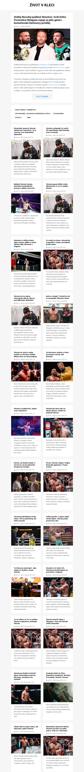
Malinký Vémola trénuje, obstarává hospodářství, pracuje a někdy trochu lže (24, 186)
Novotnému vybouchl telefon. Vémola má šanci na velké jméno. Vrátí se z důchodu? (57, 729)
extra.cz (18, 118)
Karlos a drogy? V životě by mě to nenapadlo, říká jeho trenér (58, 297)
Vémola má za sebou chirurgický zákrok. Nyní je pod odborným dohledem (24, 298)
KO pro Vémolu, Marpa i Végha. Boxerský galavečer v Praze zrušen (58, 465)
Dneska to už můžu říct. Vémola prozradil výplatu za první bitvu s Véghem (57, 570)
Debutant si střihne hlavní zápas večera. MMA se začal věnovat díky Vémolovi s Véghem (25, 244)
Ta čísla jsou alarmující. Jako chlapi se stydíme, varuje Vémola (25, 570)
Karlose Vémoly (59, 68)
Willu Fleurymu (54, 85)
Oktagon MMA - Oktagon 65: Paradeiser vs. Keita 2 (32, 114)
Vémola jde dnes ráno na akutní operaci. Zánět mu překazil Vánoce (56, 411)
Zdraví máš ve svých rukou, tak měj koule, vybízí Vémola (26, 728)
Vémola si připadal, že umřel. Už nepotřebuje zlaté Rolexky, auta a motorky (57, 131)
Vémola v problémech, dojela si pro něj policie (25, 410)
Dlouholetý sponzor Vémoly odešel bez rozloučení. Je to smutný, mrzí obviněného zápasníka (25, 132)
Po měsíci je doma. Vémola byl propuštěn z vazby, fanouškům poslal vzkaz (58, 243)
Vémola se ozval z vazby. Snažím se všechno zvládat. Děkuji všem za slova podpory (25, 355)
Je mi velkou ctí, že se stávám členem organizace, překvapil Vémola (25, 622)
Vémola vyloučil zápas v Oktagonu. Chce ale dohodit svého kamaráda (57, 622)
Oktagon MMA (58, 114)
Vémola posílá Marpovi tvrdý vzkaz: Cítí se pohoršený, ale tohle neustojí (25, 519)
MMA (29, 118)
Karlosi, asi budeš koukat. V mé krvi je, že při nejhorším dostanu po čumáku (24, 465)
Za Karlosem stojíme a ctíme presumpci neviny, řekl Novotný (57, 355)
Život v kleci (42, 5)
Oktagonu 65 (44, 65)
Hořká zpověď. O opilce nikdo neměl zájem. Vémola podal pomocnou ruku (57, 519)
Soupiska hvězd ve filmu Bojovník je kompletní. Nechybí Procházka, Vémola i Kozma (58, 675)
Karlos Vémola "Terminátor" (25, 110)
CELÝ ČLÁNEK (42, 97)
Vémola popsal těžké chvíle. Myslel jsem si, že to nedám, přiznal (57, 186)
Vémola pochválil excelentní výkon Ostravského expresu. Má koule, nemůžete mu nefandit (25, 676)
